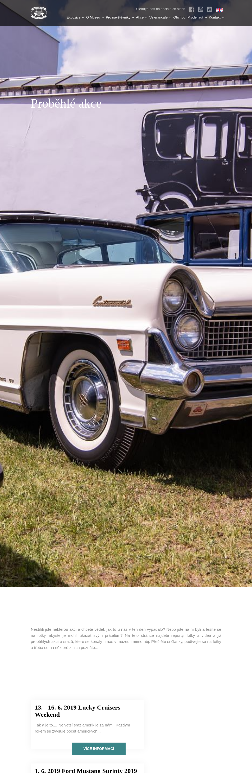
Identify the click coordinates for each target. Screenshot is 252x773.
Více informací (77, 751)
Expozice (75, 17)
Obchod (179, 17)
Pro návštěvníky (120, 17)
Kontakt (216, 17)
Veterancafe (160, 17)
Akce (141, 17)
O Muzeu (95, 17)
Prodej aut (197, 17)
